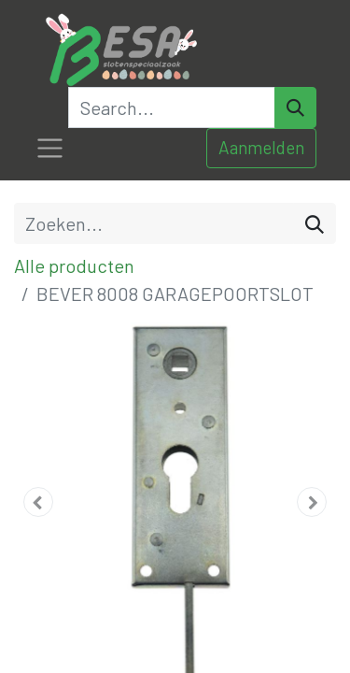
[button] (38, 502)
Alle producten (74, 265)
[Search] (295, 107)
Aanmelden (261, 147)
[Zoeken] (314, 223)
